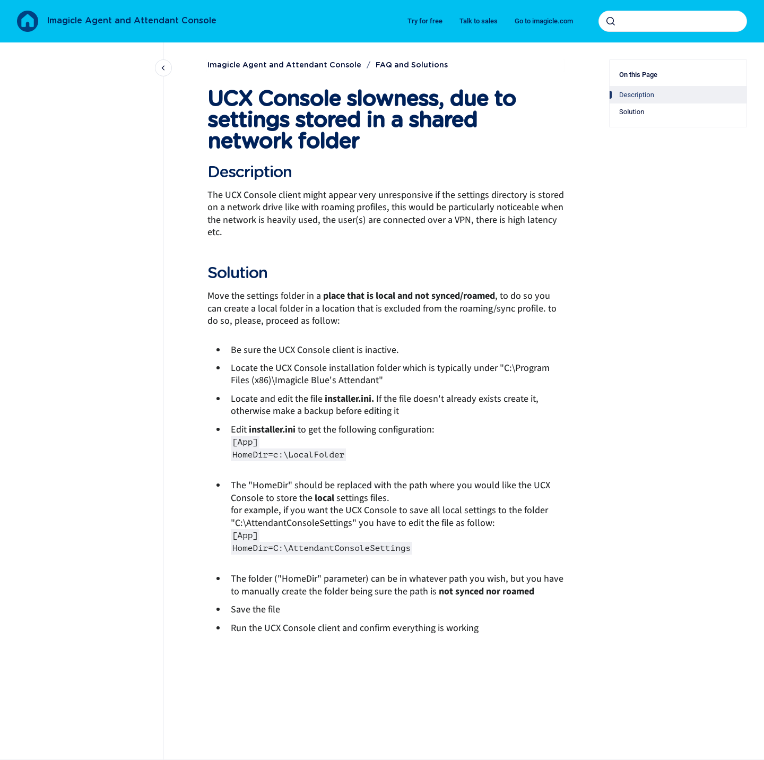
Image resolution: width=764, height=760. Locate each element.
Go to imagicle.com (544, 21)
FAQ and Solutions (412, 65)
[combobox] (672, 21)
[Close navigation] (163, 67)
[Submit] (610, 21)
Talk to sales (478, 21)
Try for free (424, 21)
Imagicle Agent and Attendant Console (131, 20)
